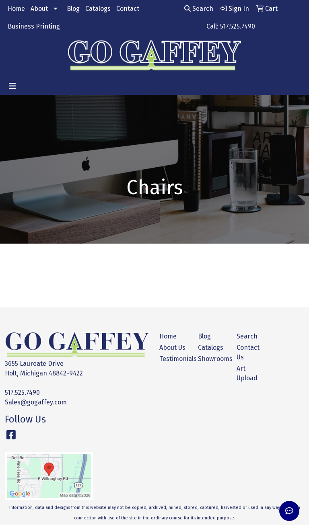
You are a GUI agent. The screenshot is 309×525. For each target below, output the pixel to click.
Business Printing (34, 26)
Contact (127, 8)
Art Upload (247, 373)
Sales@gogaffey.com (36, 402)
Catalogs (98, 8)
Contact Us (248, 352)
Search (198, 8)
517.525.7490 (22, 392)
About (39, 8)
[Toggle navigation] (12, 86)
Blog (73, 8)
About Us (172, 347)
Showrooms (212, 359)
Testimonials (173, 359)
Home (16, 8)
